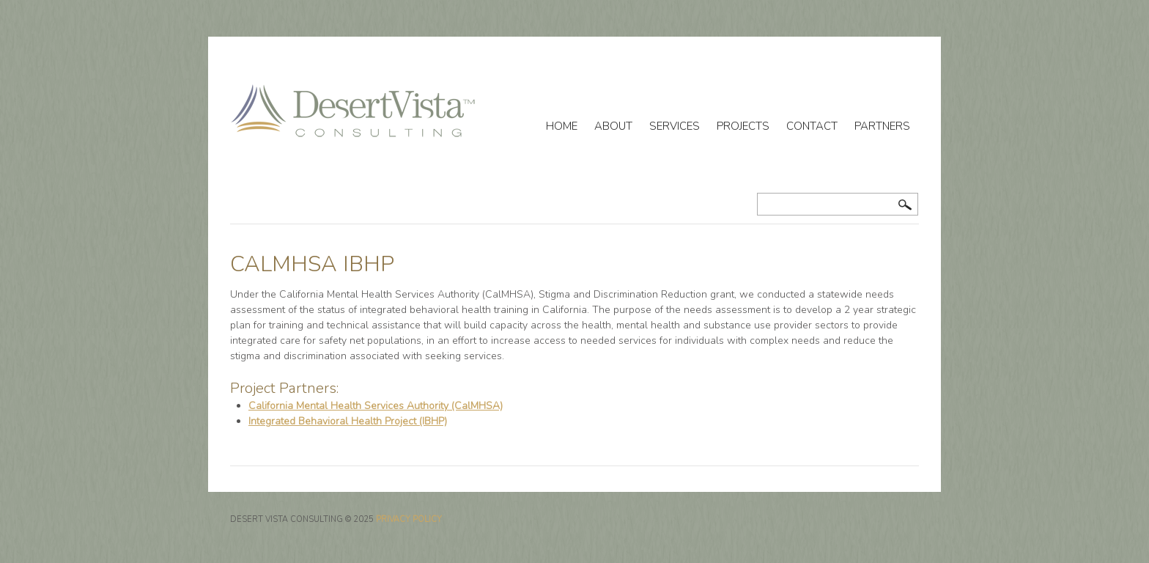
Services (674, 126)
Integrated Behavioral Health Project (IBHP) (347, 421)
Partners (882, 126)
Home (561, 126)
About (613, 126)
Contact (812, 126)
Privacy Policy (409, 519)
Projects (743, 126)
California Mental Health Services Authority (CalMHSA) (375, 406)
